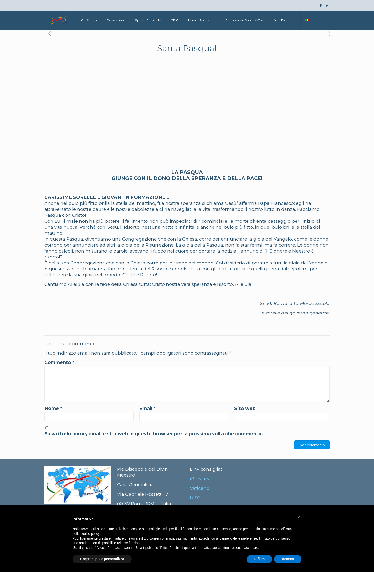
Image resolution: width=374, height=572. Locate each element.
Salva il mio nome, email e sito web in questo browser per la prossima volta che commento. (153, 434)
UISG (195, 497)
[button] (299, 516)
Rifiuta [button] (259, 559)
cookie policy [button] (89, 534)
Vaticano (199, 488)
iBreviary (199, 478)
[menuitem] (307, 20)
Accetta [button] (288, 559)
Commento (59, 362)
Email (147, 408)
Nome (53, 408)
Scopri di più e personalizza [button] (102, 559)
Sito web (245, 408)
